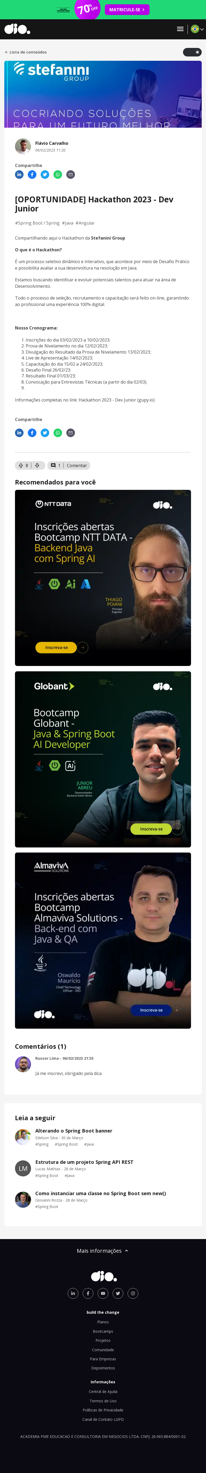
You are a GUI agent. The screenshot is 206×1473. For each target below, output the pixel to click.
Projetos (103, 1340)
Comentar (77, 465)
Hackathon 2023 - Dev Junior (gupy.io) (117, 400)
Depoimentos (103, 1367)
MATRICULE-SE (127, 10)
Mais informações (103, 1250)
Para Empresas (103, 1358)
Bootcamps (103, 1331)
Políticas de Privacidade (103, 1410)
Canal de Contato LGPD (103, 1419)
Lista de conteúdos (25, 52)
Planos (103, 1321)
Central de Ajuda (103, 1391)
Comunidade (103, 1349)
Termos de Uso (103, 1400)
